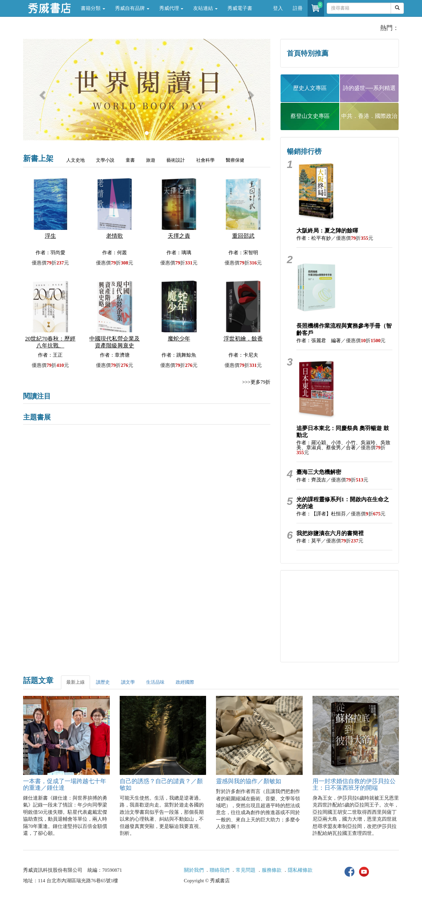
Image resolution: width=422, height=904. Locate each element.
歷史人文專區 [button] (310, 88)
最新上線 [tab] (75, 682)
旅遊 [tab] (150, 160)
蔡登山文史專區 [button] (310, 116)
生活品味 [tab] (155, 682)
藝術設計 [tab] (175, 160)
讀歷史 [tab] (103, 682)
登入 (278, 8)
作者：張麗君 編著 (318, 340)
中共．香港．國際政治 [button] (369, 116)
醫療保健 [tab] (235, 160)
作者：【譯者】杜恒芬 (321, 513)
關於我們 (194, 870)
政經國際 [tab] (185, 682)
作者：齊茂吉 (311, 479)
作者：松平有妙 (313, 238)
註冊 (298, 8)
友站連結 (205, 8)
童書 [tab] (130, 160)
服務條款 (272, 870)
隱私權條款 (300, 870)
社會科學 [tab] (205, 160)
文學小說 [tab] (105, 160)
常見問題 (246, 870)
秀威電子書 (239, 8)
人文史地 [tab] (75, 160)
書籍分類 (93, 8)
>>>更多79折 (256, 382)
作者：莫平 (308, 540)
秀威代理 (171, 8)
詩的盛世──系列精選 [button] (369, 88)
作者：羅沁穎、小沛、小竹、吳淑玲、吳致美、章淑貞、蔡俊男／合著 (343, 445)
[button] (41, 93)
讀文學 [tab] (128, 682)
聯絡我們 (219, 870)
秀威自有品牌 (132, 8)
